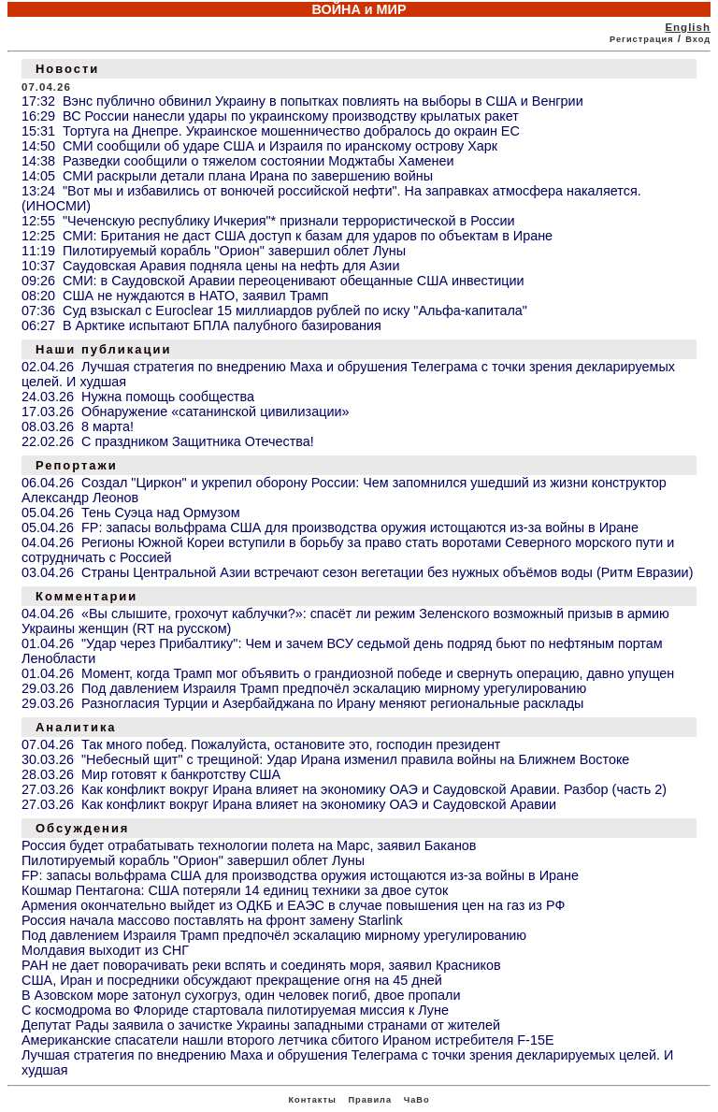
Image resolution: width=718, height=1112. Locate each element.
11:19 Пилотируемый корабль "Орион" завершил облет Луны (214, 250)
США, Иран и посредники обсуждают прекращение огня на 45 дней (232, 980)
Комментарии (86, 596)
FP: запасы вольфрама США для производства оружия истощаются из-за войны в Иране (300, 875)
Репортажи (77, 465)
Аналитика (76, 727)
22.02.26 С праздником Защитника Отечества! (168, 441)
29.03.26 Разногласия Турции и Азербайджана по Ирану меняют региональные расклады (302, 703)
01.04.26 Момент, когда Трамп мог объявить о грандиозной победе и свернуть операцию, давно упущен (348, 673)
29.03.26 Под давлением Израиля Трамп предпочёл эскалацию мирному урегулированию (304, 688)
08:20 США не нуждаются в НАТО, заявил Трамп (175, 295)
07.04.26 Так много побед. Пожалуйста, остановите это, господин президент (261, 744)
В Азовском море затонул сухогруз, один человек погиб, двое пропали (241, 995)
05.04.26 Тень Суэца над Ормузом (131, 512)
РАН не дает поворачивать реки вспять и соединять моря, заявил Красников (261, 965)
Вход (698, 39)
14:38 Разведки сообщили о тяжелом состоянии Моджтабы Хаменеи (238, 160)
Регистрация (642, 39)
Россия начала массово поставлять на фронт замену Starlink (212, 920)
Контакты (312, 1100)
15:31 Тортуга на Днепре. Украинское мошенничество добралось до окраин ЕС (271, 130)
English (688, 27)
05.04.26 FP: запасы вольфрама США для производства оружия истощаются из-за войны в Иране (330, 527)
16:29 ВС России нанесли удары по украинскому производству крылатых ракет (270, 115)
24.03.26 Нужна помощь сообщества (138, 396)
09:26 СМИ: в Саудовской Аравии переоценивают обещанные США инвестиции (273, 280)
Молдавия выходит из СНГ (105, 950)
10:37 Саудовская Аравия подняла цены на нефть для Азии (210, 265)
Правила (370, 1100)
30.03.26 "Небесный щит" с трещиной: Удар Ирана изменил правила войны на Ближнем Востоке (325, 759)
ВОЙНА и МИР (358, 9)
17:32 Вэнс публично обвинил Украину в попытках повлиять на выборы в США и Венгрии (302, 101)
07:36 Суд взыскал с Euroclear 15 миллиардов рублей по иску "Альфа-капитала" (274, 310)
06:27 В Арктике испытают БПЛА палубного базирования (201, 325)
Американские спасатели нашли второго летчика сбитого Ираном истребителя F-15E (288, 1040)
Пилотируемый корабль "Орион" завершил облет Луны (193, 860)
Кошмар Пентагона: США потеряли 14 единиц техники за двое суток (235, 890)
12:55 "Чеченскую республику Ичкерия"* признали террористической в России (268, 220)
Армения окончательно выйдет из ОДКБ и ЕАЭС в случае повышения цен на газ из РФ (293, 905)
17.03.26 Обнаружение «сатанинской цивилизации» (185, 411)
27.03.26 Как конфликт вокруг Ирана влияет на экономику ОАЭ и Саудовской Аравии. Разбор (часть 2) (344, 789)
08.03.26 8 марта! (78, 426)
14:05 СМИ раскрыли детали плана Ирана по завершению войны (227, 175)
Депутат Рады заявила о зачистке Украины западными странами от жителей (261, 1025)
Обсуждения (82, 828)
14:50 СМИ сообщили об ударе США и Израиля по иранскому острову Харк (259, 145)
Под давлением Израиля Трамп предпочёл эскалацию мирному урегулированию (274, 935)
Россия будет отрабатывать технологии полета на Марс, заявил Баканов (249, 845)
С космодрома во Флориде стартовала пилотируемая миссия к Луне (235, 1010)
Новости (67, 69)
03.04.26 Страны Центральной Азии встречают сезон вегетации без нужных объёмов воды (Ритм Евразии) (357, 572)
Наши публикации (103, 349)
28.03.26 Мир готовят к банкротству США (151, 774)
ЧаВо (417, 1100)
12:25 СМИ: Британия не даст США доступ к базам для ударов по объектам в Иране (287, 235)
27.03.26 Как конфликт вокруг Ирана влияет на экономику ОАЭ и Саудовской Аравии (289, 804)
